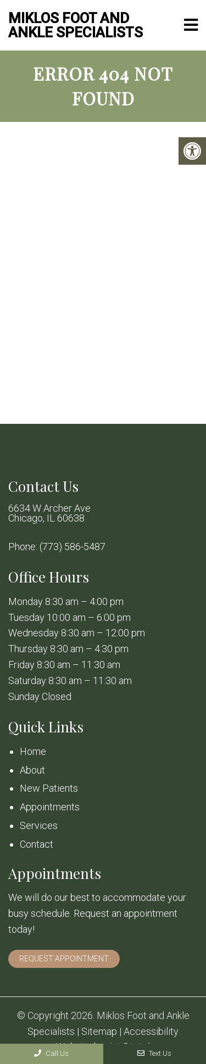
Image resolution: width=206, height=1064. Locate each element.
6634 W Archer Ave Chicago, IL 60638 (49, 513)
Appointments (50, 807)
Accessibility (151, 1032)
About (32, 770)
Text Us (154, 1053)
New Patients (49, 788)
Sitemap (99, 1032)
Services (39, 825)
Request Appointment (64, 958)
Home (33, 751)
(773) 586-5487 (72, 547)
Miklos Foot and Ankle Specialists (75, 25)
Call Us (51, 1053)
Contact (36, 844)
